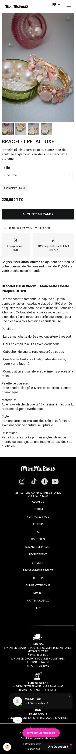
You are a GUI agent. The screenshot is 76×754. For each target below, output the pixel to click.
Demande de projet (38, 547)
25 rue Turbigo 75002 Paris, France (38, 493)
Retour (38, 578)
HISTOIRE (38, 509)
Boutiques (38, 539)
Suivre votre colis (38, 585)
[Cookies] (7, 747)
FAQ (38, 532)
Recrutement (38, 554)
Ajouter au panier (38, 214)
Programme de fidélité (38, 570)
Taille (6, 168)
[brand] (16, 6)
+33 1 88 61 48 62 (53, 686)
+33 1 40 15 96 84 (38, 496)
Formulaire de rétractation (38, 744)
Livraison (38, 593)
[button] (69, 696)
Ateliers (38, 524)
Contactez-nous (38, 517)
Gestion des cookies (38, 749)
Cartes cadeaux (38, 601)
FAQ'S (38, 608)
